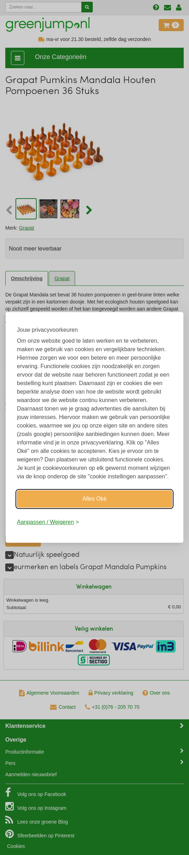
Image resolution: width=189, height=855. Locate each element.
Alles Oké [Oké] (94, 499)
